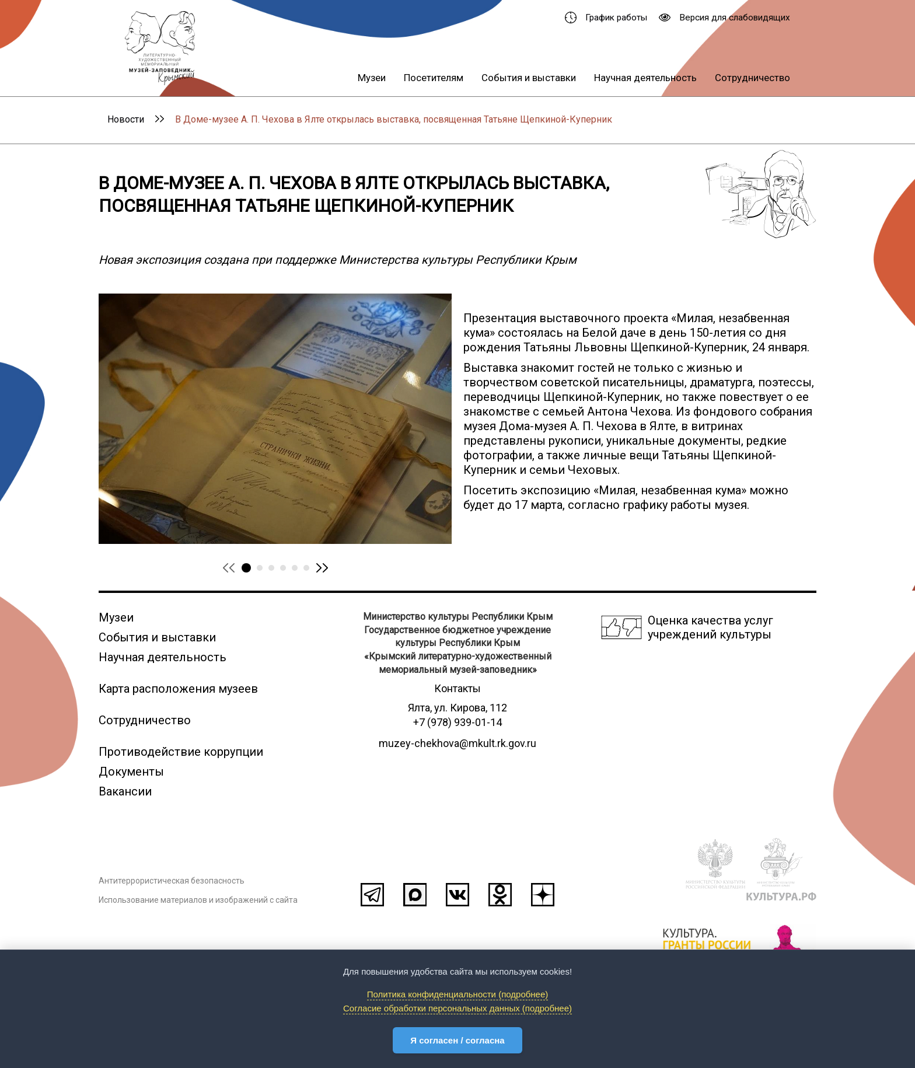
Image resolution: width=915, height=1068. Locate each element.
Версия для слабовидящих (724, 17)
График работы (606, 17)
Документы (131, 772)
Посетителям (433, 77)
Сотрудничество (752, 77)
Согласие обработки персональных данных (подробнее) (457, 1008)
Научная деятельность (645, 77)
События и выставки (528, 77)
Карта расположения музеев (178, 689)
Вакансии (125, 791)
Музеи (372, 77)
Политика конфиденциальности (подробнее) (458, 994)
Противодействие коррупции (181, 752)
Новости (125, 119)
